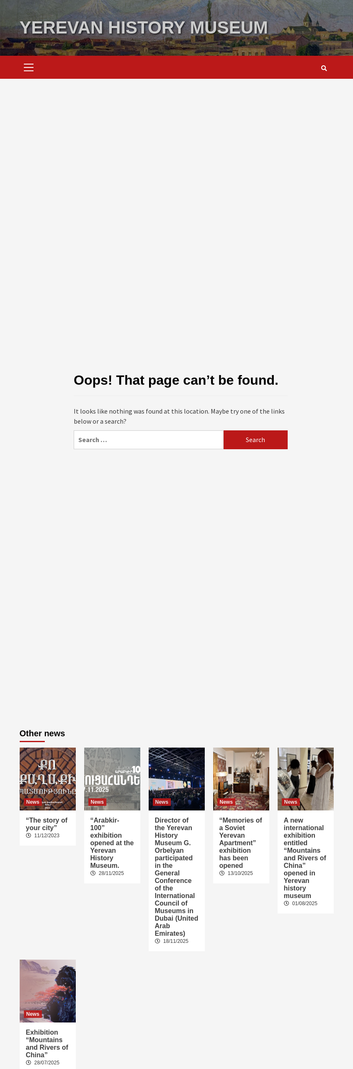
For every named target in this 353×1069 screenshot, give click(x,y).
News (32, 802)
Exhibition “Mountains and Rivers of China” (47, 1044)
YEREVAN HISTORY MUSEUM (144, 27)
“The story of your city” (47, 824)
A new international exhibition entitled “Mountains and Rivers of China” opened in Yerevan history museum (305, 858)
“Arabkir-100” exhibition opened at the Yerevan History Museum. (112, 843)
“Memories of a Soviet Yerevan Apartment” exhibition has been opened (240, 843)
